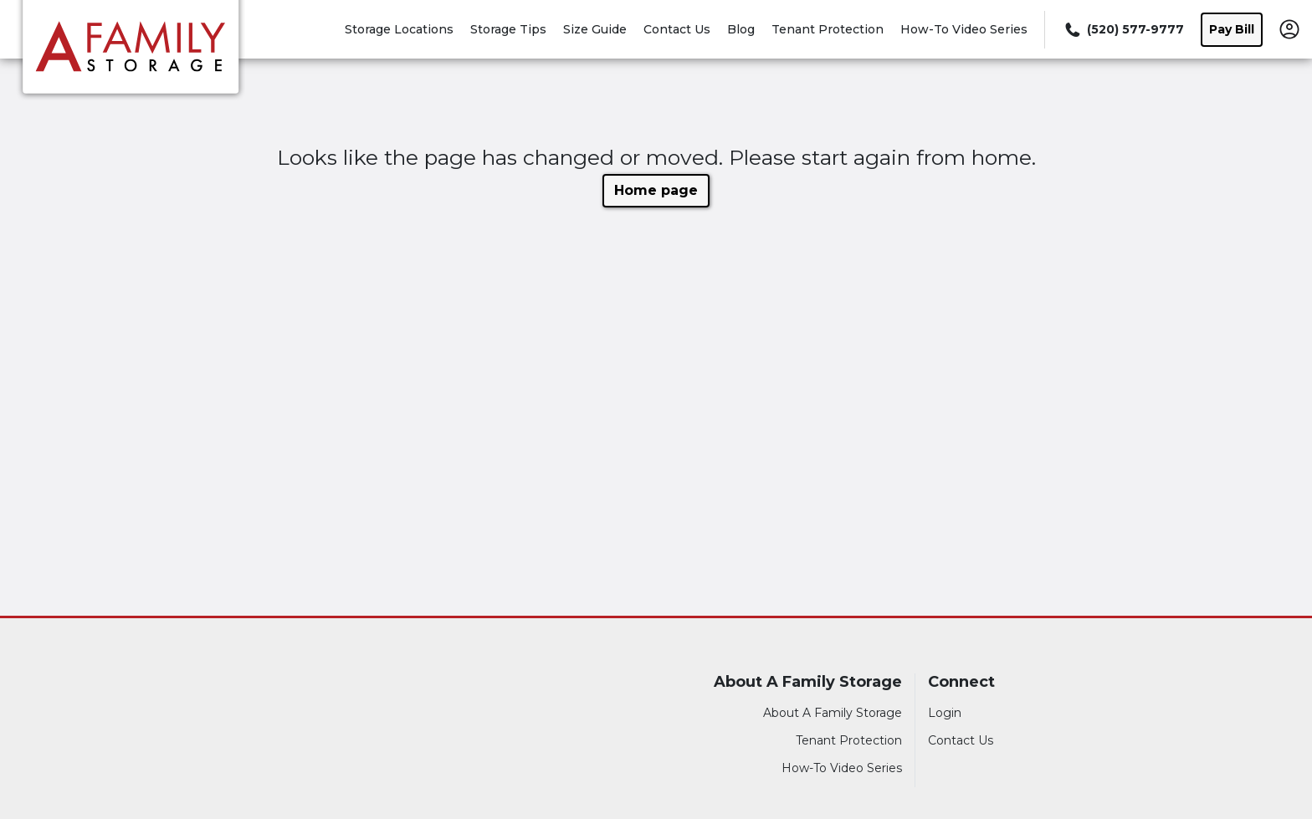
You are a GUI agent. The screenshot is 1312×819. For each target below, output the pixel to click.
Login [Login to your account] (944, 712)
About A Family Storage (808, 682)
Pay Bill (1231, 29)
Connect (961, 682)
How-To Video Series (964, 29)
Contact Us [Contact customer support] (960, 740)
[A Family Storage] (131, 52)
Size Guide (595, 29)
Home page (656, 190)
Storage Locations (399, 29)
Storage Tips (508, 29)
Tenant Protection (827, 29)
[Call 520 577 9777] (1123, 29)
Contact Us (676, 29)
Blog (741, 29)
